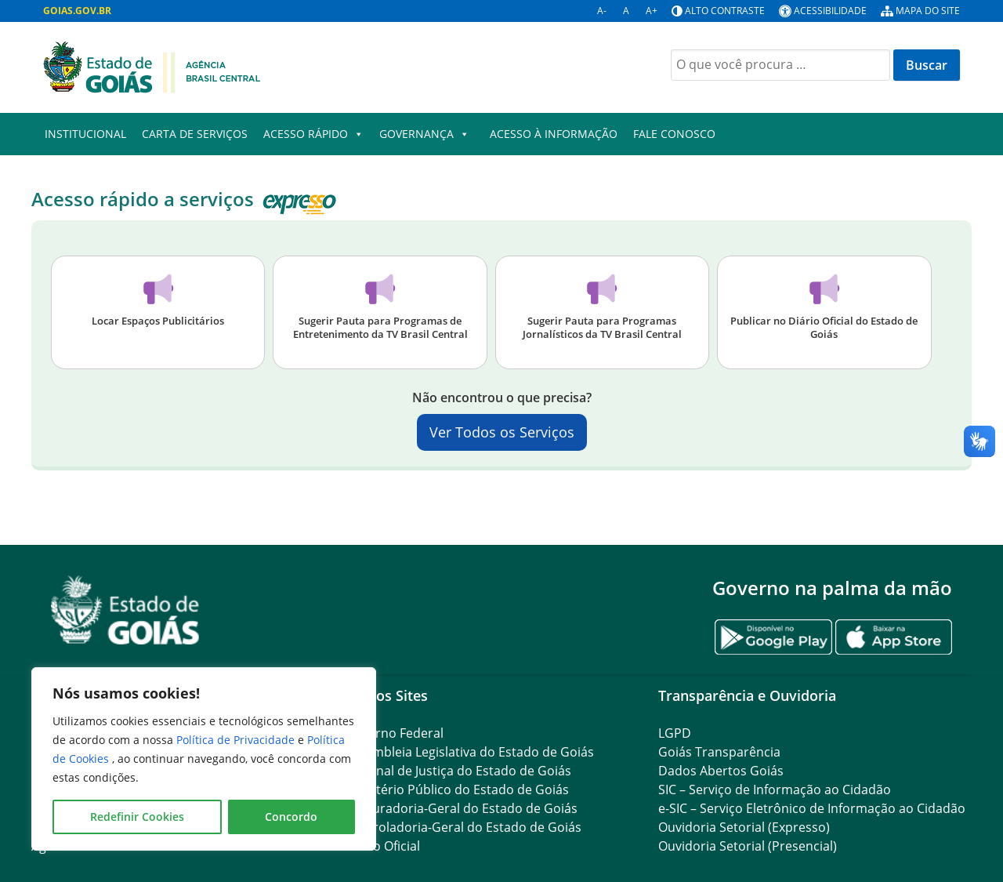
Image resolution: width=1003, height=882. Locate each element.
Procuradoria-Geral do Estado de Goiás (461, 808)
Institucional (85, 133)
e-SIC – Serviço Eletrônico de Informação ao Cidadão (811, 808)
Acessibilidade (830, 10)
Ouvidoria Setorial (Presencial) (747, 846)
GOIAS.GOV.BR (77, 10)
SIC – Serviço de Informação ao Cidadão (774, 789)
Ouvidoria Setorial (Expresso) (744, 827)
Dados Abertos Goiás (721, 770)
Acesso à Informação (553, 133)
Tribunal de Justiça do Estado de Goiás (458, 770)
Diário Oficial (382, 846)
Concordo (291, 816)
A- (602, 10)
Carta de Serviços (195, 133)
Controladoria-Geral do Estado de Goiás (463, 827)
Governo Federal (394, 733)
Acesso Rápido (313, 134)
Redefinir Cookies (137, 816)
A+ (651, 10)
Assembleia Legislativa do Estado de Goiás (469, 751)
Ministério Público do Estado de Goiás (457, 789)
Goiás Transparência (719, 751)
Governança (424, 134)
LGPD (674, 733)
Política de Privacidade (237, 739)
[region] (203, 759)
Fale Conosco (674, 133)
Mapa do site (928, 10)
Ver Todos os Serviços (501, 432)
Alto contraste (725, 10)
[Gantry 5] (125, 610)
